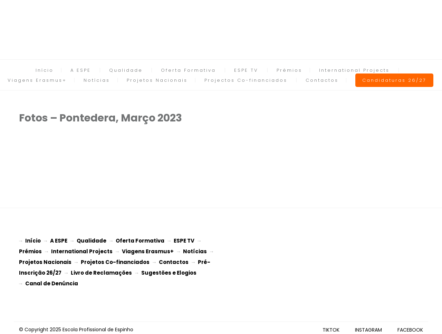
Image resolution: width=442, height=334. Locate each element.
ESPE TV (246, 70)
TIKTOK (331, 326)
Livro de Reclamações (101, 270)
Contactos (322, 80)
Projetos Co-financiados (115, 260)
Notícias (97, 80)
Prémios (289, 70)
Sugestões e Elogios (168, 270)
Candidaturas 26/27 (394, 80)
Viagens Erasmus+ (37, 80)
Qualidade (126, 70)
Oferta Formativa (188, 70)
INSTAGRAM (368, 326)
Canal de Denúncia (51, 280)
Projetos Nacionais (157, 80)
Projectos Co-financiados (245, 80)
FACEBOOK (410, 326)
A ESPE (80, 70)
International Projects (354, 70)
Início (45, 70)
